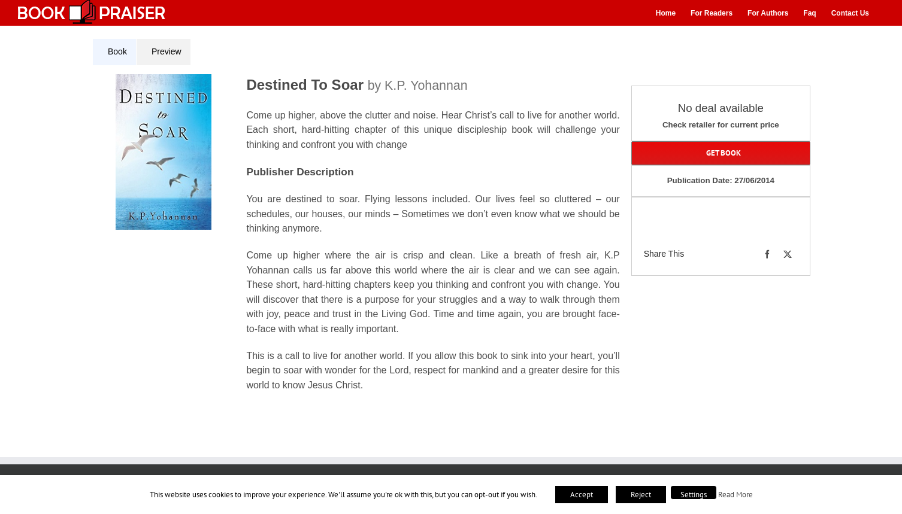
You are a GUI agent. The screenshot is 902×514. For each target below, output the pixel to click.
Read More (735, 494)
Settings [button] (693, 494)
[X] (787, 254)
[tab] (114, 52)
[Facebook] (767, 254)
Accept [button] (581, 494)
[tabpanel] (360, 240)
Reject (641, 494)
